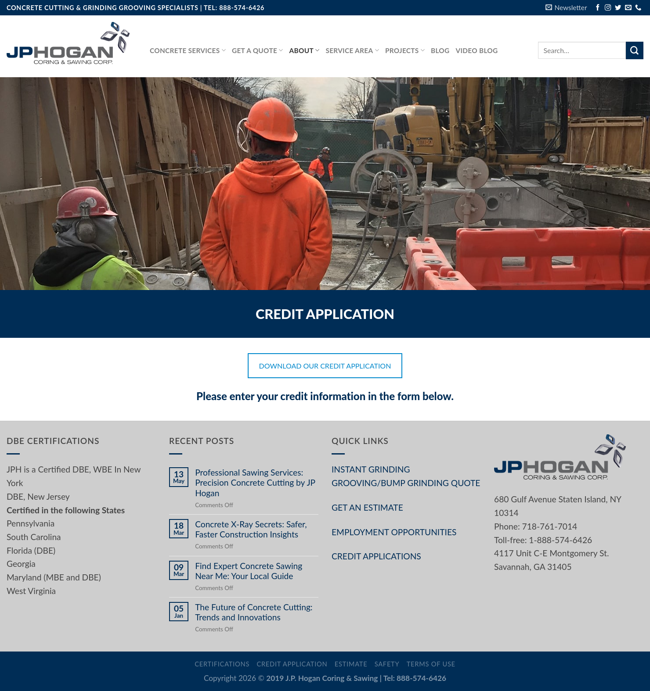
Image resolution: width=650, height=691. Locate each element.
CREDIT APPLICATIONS (376, 556)
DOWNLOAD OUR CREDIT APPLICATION (325, 366)
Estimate (351, 664)
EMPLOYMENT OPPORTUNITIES (394, 532)
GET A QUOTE (257, 50)
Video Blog (477, 50)
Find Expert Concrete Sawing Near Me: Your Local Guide (248, 571)
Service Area (352, 50)
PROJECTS (405, 50)
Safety (387, 664)
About (304, 50)
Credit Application (291, 664)
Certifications (222, 664)
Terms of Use (431, 664)
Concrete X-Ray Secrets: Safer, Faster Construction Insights (251, 529)
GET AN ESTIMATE (367, 507)
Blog (440, 50)
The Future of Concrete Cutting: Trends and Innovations (254, 612)
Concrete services (188, 50)
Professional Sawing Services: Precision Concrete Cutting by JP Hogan (255, 482)
